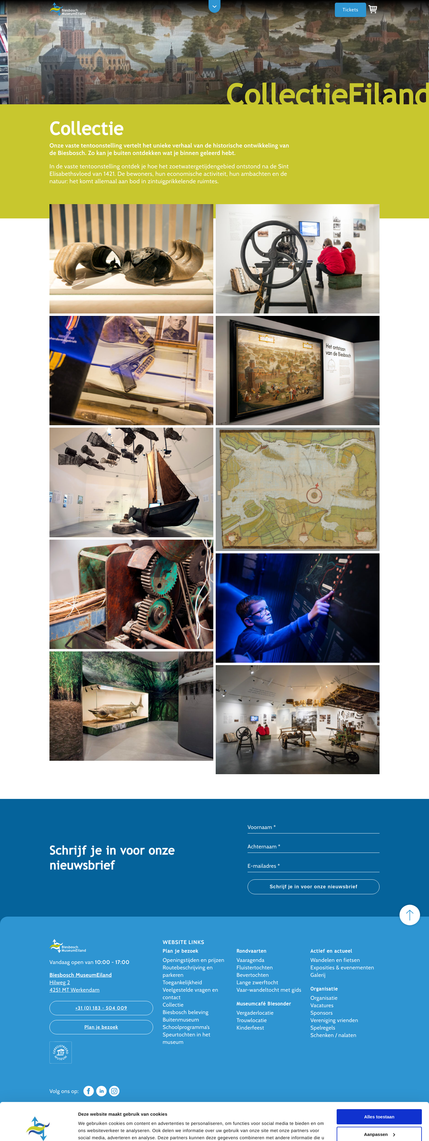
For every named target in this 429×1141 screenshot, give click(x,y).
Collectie (173, 1005)
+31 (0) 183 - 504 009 (101, 1008)
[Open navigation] (214, 6)
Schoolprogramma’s (186, 1027)
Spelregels (322, 1027)
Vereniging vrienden (334, 1020)
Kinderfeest (250, 1027)
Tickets (350, 10)
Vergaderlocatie (255, 1013)
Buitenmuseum (181, 1019)
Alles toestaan (379, 1084)
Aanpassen (379, 1101)
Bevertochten (253, 975)
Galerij (318, 975)
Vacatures (322, 1005)
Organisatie (324, 998)
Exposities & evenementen (342, 967)
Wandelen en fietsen (335, 960)
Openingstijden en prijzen (193, 960)
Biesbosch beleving (186, 1012)
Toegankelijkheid (182, 982)
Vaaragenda (251, 960)
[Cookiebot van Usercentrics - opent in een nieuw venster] (39, 1129)
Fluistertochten (255, 967)
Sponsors (321, 1013)
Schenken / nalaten (333, 1035)
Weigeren (379, 1119)
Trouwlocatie (252, 1020)
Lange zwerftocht (257, 982)
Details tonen (92, 1129)
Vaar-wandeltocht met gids (269, 990)
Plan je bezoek (101, 1027)
